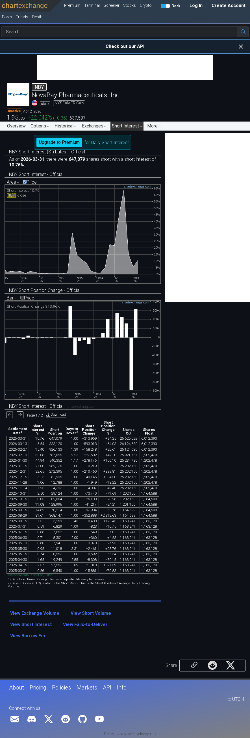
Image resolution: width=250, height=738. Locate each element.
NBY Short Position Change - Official (44, 290)
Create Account (228, 5)
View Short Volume (91, 613)
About (16, 687)
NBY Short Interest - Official (36, 174)
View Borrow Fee (28, 635)
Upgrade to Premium (59, 142)
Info (122, 687)
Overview (16, 126)
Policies (61, 687)
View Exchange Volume (34, 613)
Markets (87, 687)
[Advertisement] (125, 67)
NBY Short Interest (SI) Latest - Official (47, 152)
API (107, 687)
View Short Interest (31, 624)
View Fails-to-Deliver (85, 624)
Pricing (38, 687)
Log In (196, 5)
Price (32, 182)
